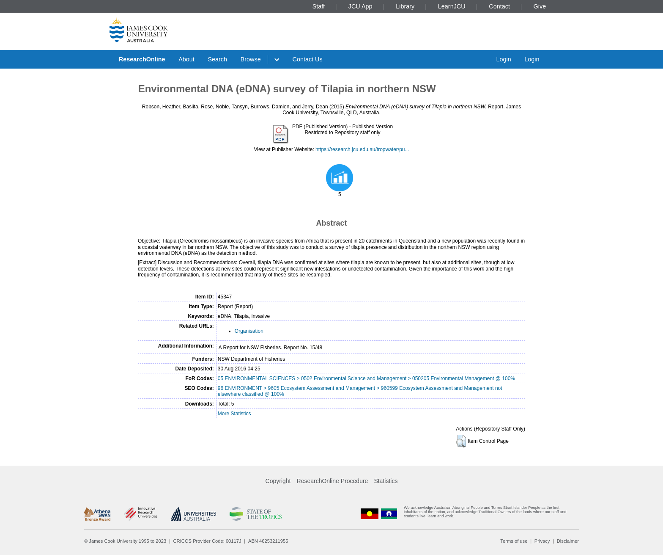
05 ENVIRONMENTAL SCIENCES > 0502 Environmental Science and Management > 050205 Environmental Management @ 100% (366, 378)
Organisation (249, 331)
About (186, 59)
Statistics (385, 481)
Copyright (278, 481)
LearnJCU (452, 6)
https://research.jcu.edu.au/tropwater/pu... (362, 149)
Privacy (542, 541)
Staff (318, 6)
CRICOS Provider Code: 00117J (207, 541)
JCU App (360, 6)
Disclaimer (568, 541)
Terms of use (513, 541)
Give (540, 6)
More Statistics (234, 414)
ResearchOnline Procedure (332, 481)
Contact (499, 6)
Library (405, 6)
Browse (251, 59)
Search (217, 59)
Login (503, 59)
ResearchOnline (142, 59)
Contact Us (308, 59)
